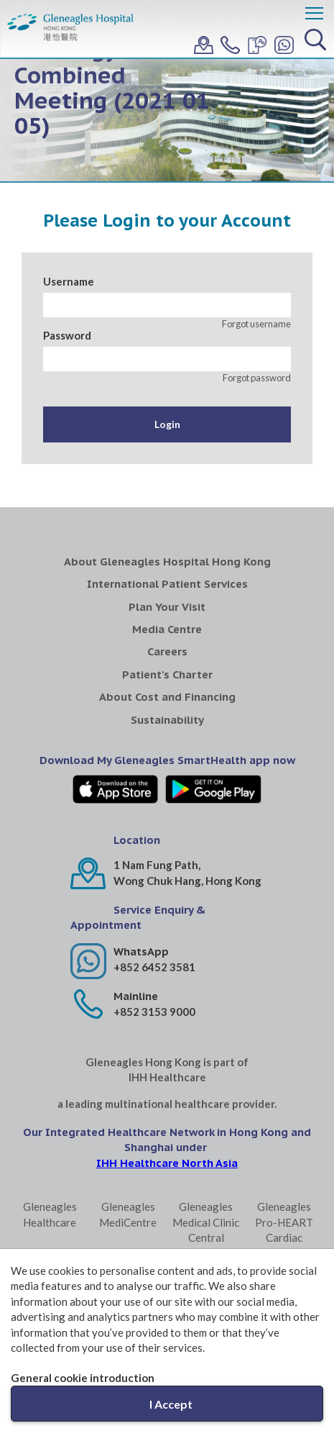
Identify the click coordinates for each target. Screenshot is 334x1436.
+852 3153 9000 (154, 1011)
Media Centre (167, 629)
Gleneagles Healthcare (50, 1214)
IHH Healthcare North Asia (167, 1163)
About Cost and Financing (167, 697)
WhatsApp (141, 951)
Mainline (135, 996)
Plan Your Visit (167, 607)
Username (68, 281)
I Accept (170, 1404)
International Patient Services (167, 584)
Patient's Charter (167, 674)
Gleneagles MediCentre (128, 1214)
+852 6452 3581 (154, 966)
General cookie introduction (82, 1377)
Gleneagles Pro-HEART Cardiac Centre (284, 1229)
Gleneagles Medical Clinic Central (205, 1222)
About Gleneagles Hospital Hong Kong (167, 561)
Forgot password (257, 377)
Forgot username (256, 324)
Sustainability (167, 720)
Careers (167, 651)
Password (67, 335)
